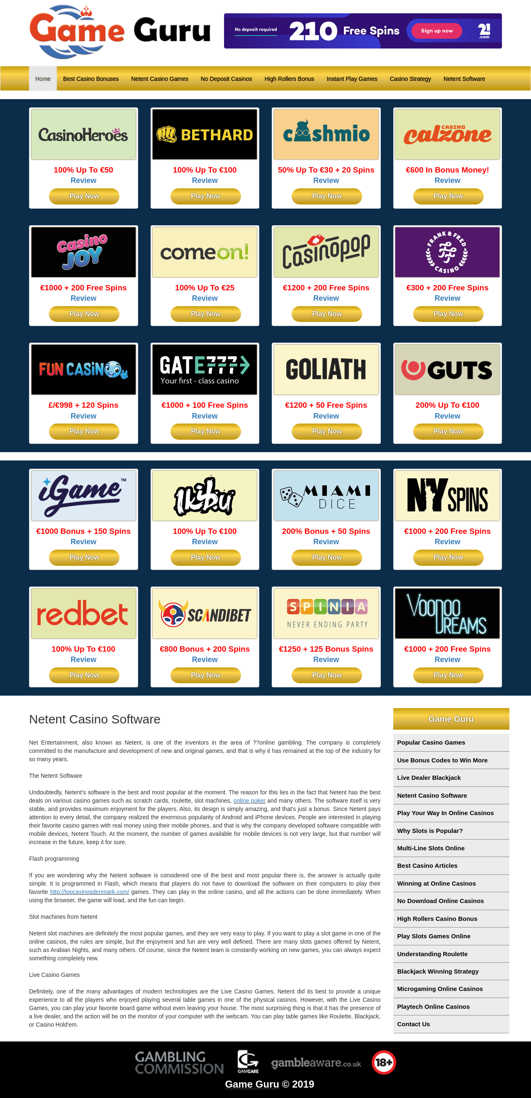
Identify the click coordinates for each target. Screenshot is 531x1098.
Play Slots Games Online (434, 936)
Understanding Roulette (432, 953)
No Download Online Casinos (440, 900)
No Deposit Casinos (226, 78)
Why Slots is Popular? (430, 830)
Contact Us (413, 1023)
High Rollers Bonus (289, 78)
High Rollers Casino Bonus (437, 918)
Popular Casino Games (431, 742)
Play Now (84, 196)
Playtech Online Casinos (433, 1006)
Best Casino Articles (427, 865)
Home (46, 78)
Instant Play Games (352, 78)
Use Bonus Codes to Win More (442, 760)
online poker (250, 800)
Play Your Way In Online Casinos (445, 812)
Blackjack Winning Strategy (438, 971)
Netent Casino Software (432, 795)
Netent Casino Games (159, 78)
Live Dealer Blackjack (429, 777)
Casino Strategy (410, 78)
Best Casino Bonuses (91, 78)
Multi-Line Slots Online (431, 848)
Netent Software (464, 78)
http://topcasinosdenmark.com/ (89, 892)
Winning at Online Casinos (436, 883)
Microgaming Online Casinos (440, 988)
